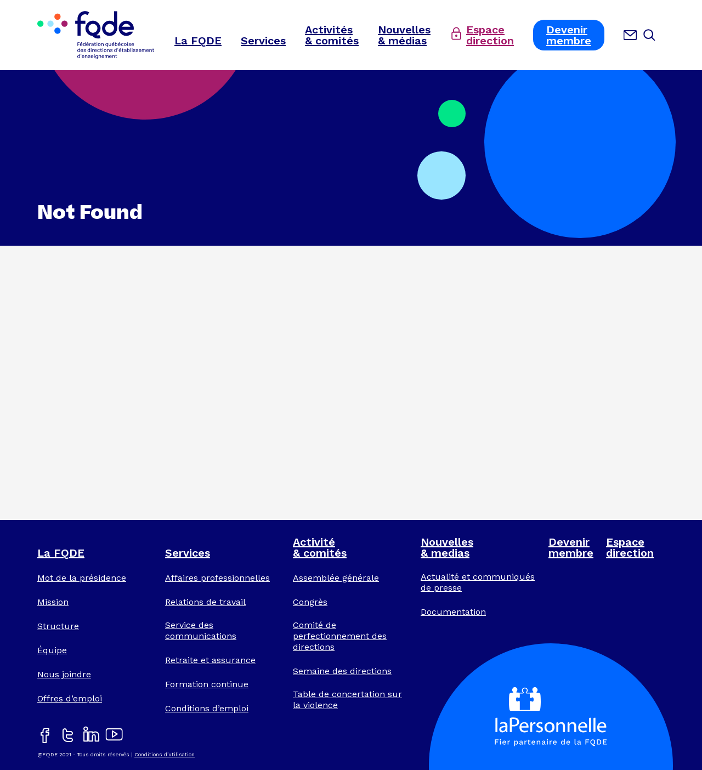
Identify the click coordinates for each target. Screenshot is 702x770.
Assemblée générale (336, 578)
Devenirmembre (568, 35)
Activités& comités (332, 35)
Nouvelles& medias (447, 547)
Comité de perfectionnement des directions (340, 636)
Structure (58, 626)
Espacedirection (490, 35)
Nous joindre (64, 674)
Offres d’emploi (69, 698)
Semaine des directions (342, 671)
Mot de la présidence (81, 578)
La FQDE (198, 40)
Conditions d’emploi (206, 708)
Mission (53, 602)
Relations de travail (205, 602)
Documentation (453, 612)
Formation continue (206, 684)
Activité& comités (320, 547)
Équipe (52, 650)
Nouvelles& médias (404, 35)
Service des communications (200, 630)
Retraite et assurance (210, 660)
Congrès (310, 602)
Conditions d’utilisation (164, 754)
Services (263, 40)
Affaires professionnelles (217, 578)
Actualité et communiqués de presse (478, 582)
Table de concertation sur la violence (347, 699)
